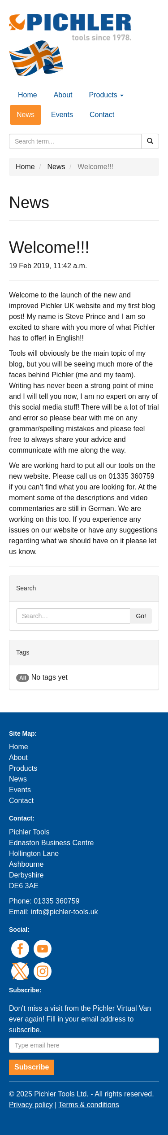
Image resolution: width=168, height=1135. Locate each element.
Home (27, 95)
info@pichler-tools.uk (64, 912)
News (25, 114)
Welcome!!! (95, 166)
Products (23, 768)
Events (62, 114)
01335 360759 (56, 901)
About (63, 95)
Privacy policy (31, 1105)
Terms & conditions (89, 1105)
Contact (102, 114)
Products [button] (106, 95)
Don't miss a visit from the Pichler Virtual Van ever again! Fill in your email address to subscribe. (80, 1019)
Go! (141, 616)
